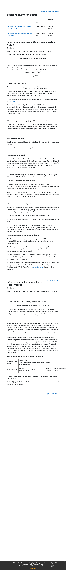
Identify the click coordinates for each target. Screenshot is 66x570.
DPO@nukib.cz (15, 101)
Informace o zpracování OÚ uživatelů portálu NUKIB (20, 566)
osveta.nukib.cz (40, 148)
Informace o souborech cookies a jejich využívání (46, 566)
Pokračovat (33, 568)
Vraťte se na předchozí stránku (49, 12)
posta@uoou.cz (38, 267)
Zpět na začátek (52, 280)
